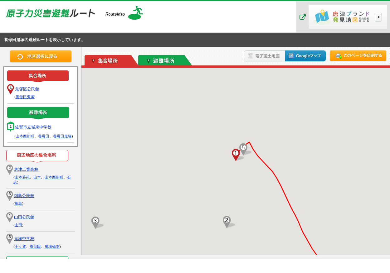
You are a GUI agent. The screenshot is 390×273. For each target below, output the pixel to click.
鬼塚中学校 (24, 238)
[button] (235, 155)
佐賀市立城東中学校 (33, 127)
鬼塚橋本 (52, 246)
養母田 (43, 136)
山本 (37, 177)
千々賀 (20, 246)
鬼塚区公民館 (27, 89)
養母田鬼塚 (25, 97)
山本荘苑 (22, 177)
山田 (18, 225)
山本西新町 (25, 136)
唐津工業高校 (26, 169)
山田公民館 (24, 217)
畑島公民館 (24, 195)
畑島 (18, 203)
